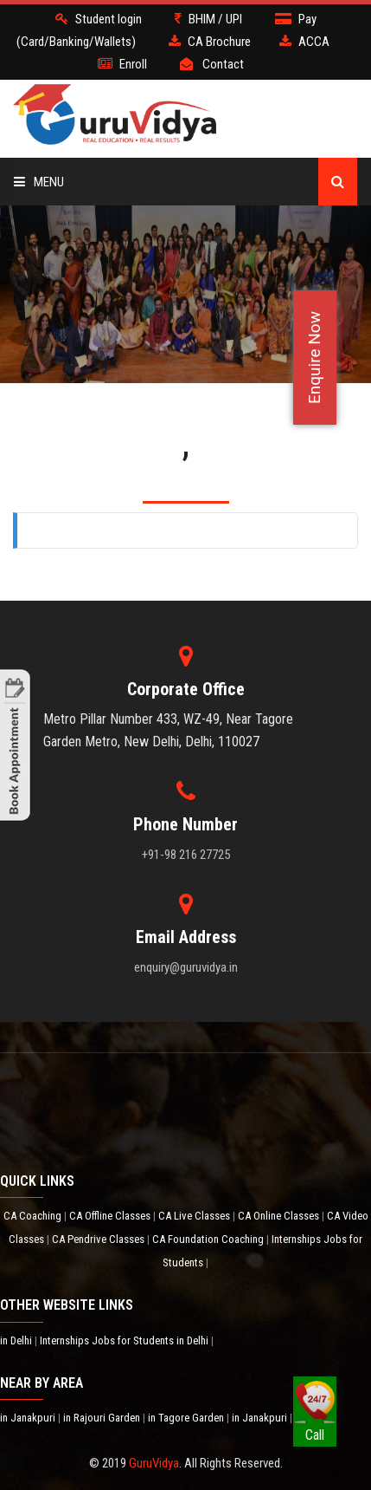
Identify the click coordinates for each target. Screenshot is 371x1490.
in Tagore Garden (187, 1417)
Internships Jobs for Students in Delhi (125, 1340)
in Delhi (17, 1340)
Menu (39, 182)
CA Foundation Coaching (209, 1239)
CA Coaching (33, 1215)
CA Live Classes (195, 1215)
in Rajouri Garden (103, 1417)
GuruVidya (154, 1463)
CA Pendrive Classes (99, 1239)
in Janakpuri (29, 1417)
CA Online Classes (280, 1215)
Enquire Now (314, 357)
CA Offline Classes (111, 1215)
